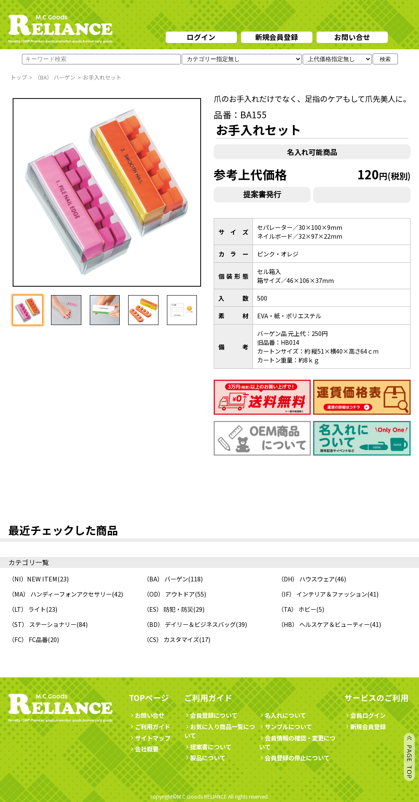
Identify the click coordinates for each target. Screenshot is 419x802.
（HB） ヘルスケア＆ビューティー (324, 624)
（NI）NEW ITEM (32, 578)
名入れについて (282, 715)
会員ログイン (365, 715)
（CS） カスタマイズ (171, 639)
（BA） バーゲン (165, 578)
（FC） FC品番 (28, 639)
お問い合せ (352, 37)
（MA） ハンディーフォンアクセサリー (60, 593)
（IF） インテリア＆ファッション (322, 593)
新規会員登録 (276, 37)
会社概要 (143, 748)
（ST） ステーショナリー (42, 624)
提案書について (207, 746)
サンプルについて (285, 726)
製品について (205, 757)
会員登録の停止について (297, 757)
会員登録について (210, 715)
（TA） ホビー (297, 609)
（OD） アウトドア (169, 593)
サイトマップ (149, 737)
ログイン (201, 37)
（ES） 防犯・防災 (168, 609)
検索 (385, 59)
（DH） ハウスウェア (306, 578)
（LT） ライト (27, 609)
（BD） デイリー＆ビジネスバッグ (189, 624)
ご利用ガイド (149, 726)
